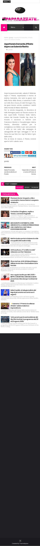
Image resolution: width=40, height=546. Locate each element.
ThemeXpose (23, 543)
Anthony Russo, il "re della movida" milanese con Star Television (22, 251)
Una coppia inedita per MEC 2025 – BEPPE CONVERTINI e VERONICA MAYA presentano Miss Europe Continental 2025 (23, 278)
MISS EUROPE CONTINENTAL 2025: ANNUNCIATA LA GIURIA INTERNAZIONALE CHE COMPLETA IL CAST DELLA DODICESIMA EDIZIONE (24, 226)
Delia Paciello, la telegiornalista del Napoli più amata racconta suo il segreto (23, 292)
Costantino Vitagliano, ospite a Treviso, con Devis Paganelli (22, 212)
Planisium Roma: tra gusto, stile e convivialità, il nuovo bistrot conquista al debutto (24, 200)
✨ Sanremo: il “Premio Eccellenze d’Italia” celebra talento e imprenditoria (22, 306)
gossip (11, 37)
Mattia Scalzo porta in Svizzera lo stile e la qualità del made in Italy (24, 239)
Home (6, 37)
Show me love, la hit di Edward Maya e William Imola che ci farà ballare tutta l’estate (24, 263)
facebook (34, 187)
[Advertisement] (18, 368)
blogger (20, 187)
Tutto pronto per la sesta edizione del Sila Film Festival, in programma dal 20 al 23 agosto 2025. (24, 319)
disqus (27, 187)
